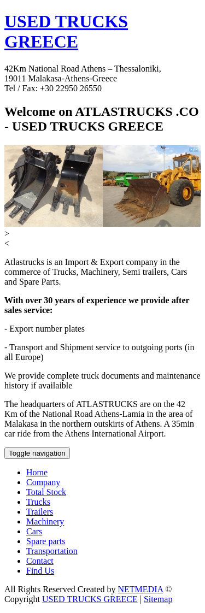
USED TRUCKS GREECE (66, 31)
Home (37, 472)
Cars (34, 531)
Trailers (39, 511)
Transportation (52, 551)
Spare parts (46, 541)
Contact (40, 560)
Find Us (40, 570)
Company (43, 482)
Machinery (45, 521)
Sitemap (158, 599)
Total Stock (46, 492)
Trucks (38, 501)
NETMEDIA (140, 589)
